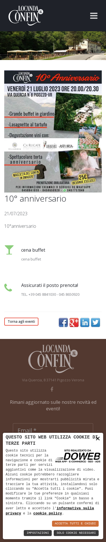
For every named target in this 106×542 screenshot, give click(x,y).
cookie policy (47, 513)
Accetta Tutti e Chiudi (75, 524)
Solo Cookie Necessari (76, 533)
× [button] (97, 438)
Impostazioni (38, 533)
